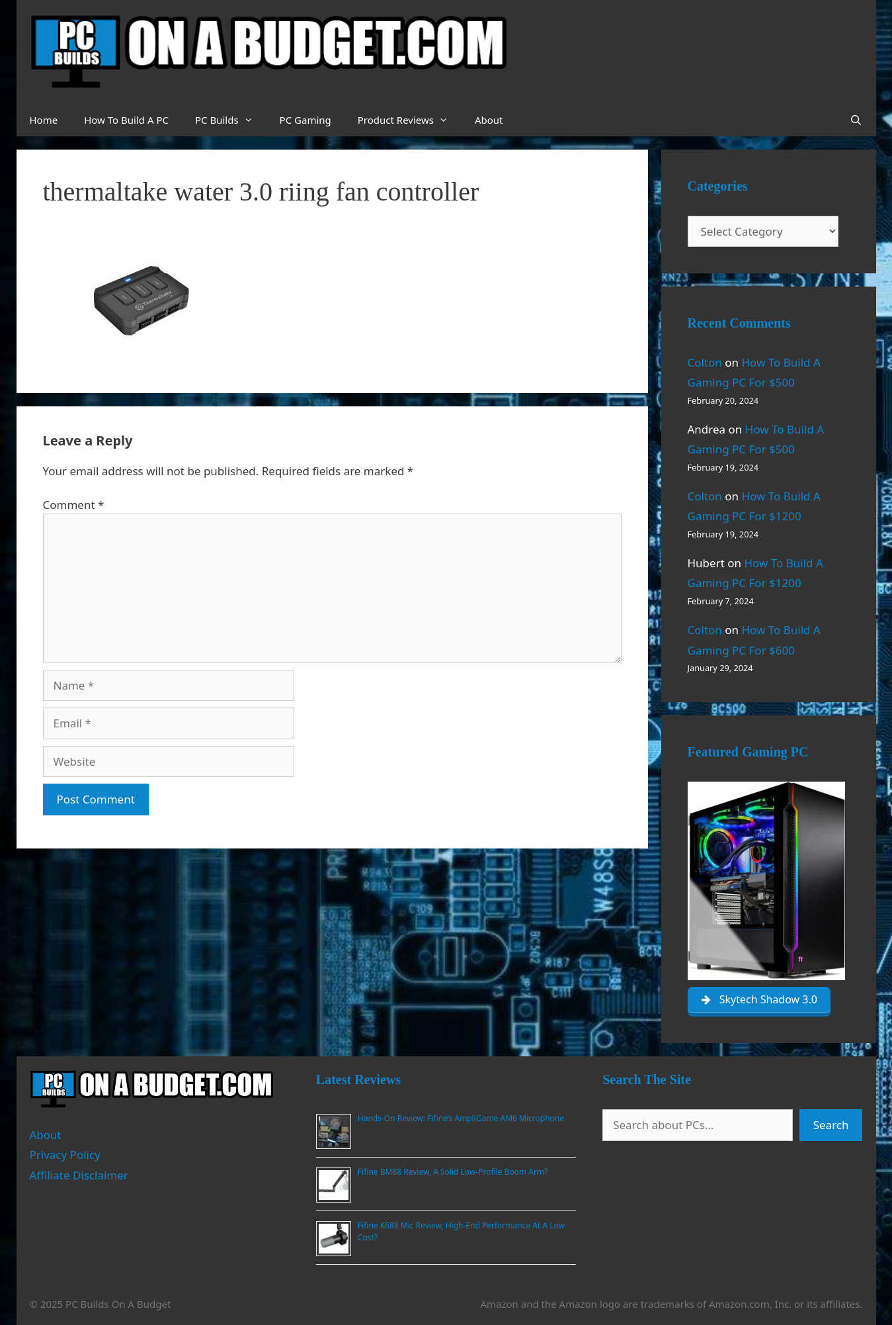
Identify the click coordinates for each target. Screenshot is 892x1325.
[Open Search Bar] (855, 119)
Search (831, 1124)
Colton (705, 362)
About (489, 119)
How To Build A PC (126, 119)
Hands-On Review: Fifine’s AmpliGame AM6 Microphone (461, 1118)
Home (44, 119)
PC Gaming (305, 119)
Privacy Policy (65, 1154)
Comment (73, 504)
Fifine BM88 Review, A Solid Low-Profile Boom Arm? (452, 1171)
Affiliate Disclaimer (79, 1175)
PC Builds (230, 119)
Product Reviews (410, 119)
